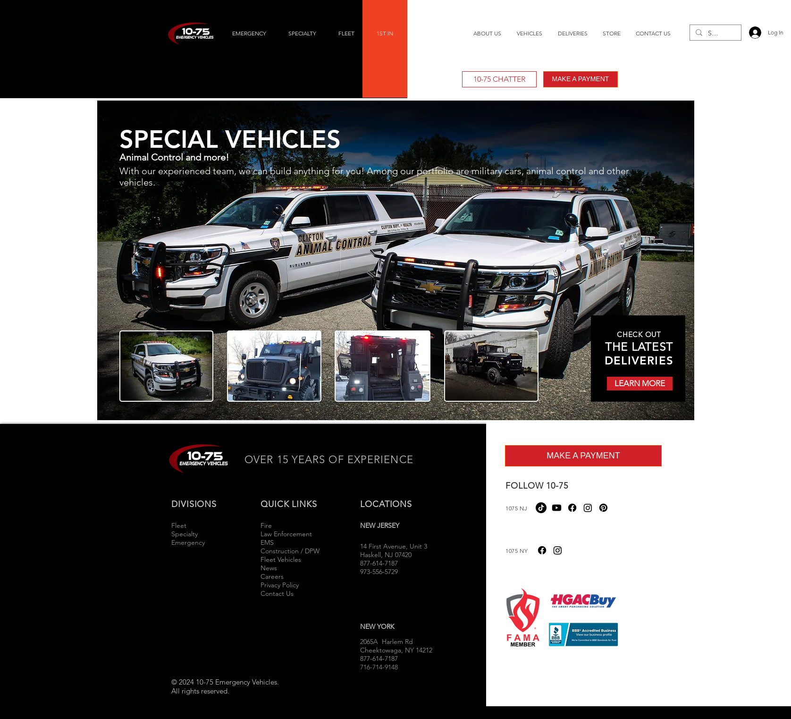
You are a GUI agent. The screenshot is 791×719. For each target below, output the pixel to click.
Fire (267, 525)
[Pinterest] (603, 507)
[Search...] (714, 33)
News (269, 568)
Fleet (178, 525)
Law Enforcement (286, 534)
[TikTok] (541, 507)
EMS (267, 542)
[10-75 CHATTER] (499, 79)
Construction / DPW (290, 551)
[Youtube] (556, 507)
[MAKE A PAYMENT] (580, 79)
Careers (272, 576)
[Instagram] (587, 507)
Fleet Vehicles (281, 559)
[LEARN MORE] (640, 383)
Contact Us (277, 593)
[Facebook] (572, 507)
